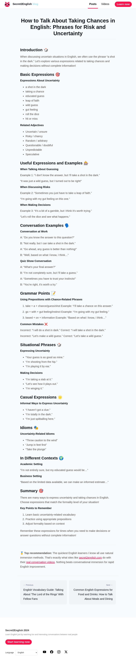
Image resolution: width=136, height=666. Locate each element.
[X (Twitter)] (66, 652)
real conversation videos (40, 562)
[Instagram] (58, 652)
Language (9, 653)
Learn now (123, 4)
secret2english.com (90, 557)
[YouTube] (44, 652)
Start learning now (18, 641)
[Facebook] (51, 652)
